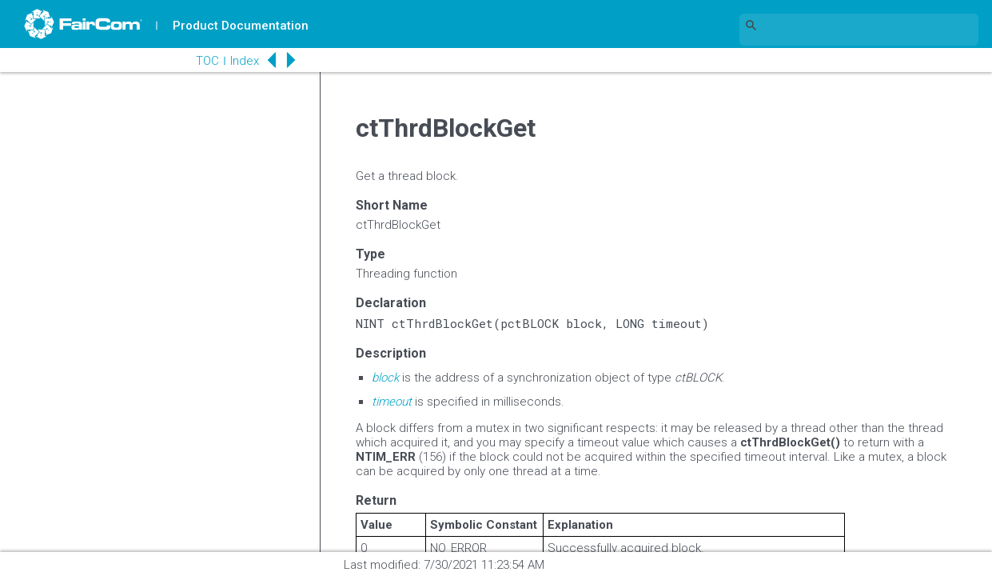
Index (244, 61)
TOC (207, 61)
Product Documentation (241, 25)
